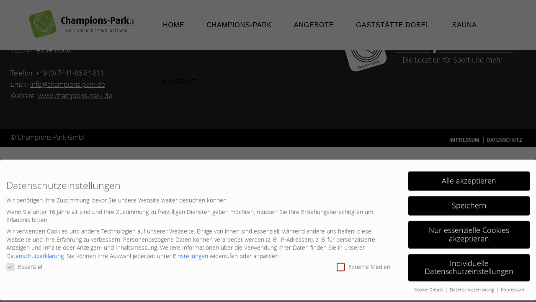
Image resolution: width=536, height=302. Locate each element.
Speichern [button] (469, 201)
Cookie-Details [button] (429, 285)
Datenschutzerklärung (35, 251)
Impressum (512, 285)
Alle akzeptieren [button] (469, 176)
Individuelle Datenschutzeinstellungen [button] (469, 263)
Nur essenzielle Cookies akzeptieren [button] (469, 230)
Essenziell (25, 262)
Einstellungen (190, 251)
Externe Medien (363, 262)
